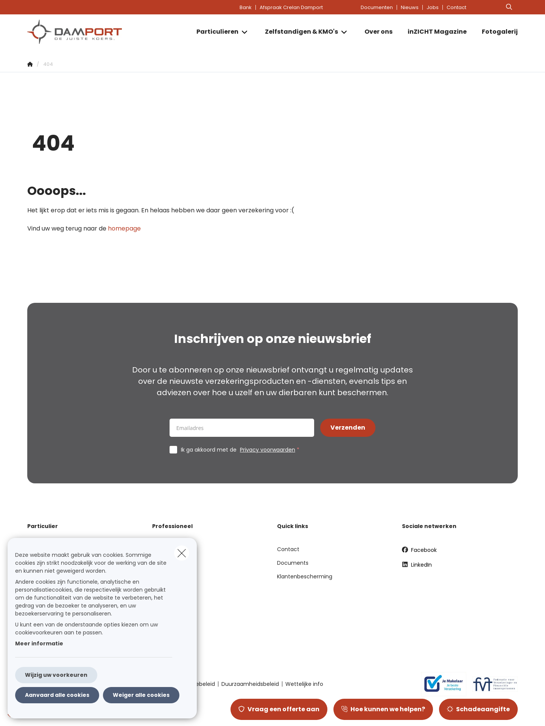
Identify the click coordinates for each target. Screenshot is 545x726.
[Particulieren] (214, 32)
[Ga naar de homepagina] (103, 31)
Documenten (377, 7)
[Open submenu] (245, 32)
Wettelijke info (304, 684)
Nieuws (410, 7)
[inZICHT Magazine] (437, 32)
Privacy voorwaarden (267, 449)
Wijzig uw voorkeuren (56, 675)
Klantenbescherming (304, 576)
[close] (181, 553)
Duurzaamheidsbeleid (250, 684)
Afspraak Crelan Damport (291, 7)
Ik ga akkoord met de (242, 449)
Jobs (433, 7)
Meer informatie (39, 643)
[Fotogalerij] (496, 32)
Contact (456, 7)
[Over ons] (378, 32)
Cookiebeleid (198, 684)
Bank (246, 7)
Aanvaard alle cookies (57, 695)
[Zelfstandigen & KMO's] (298, 32)
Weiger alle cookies (141, 695)
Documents (292, 563)
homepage (124, 228)
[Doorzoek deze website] (509, 7)
